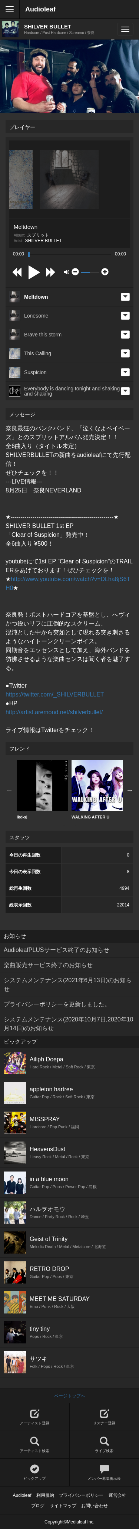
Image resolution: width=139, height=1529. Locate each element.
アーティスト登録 (34, 1417)
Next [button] (129, 790)
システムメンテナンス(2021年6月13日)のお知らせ (68, 984)
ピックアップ (34, 1473)
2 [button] (75, 825)
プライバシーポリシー (81, 1495)
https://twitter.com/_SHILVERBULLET (55, 694)
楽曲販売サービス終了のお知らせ (48, 965)
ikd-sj (42, 789)
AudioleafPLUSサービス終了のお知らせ (56, 950)
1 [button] (64, 825)
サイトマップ (63, 1505)
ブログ (37, 1505)
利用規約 (45, 1495)
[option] (42, 790)
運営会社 (117, 1495)
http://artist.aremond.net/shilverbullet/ (54, 712)
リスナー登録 (104, 1417)
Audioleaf (40, 9)
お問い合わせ (94, 1505)
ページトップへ (69, 1396)
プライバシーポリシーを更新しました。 (57, 1004)
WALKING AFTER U (97, 789)
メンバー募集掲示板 (104, 1473)
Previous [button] (9, 790)
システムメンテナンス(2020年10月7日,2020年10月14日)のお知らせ (68, 1023)
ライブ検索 (104, 1445)
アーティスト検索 (34, 1445)
